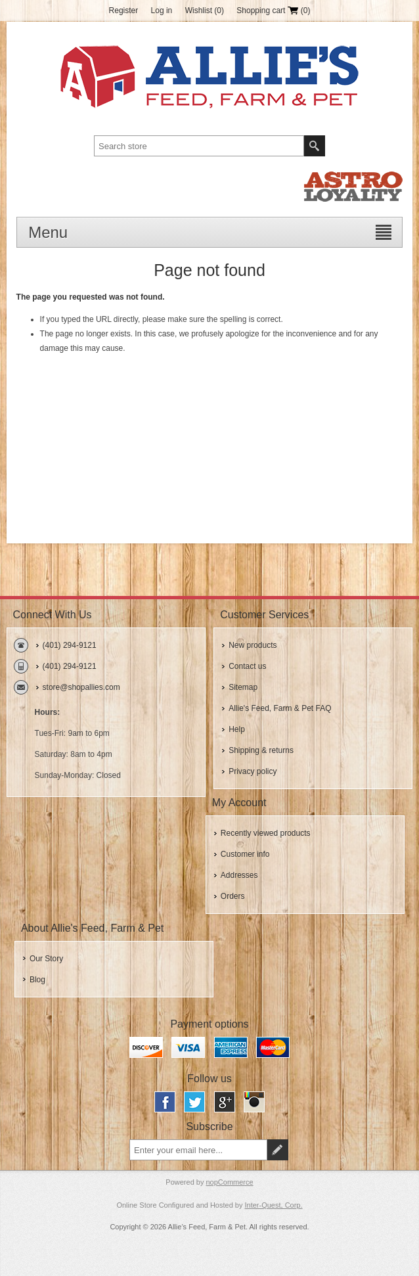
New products (252, 645)
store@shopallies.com (81, 687)
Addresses (239, 875)
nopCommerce (230, 1182)
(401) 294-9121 (70, 645)
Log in (162, 10)
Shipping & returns (261, 750)
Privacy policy (252, 771)
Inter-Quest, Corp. (274, 1205)
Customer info (245, 854)
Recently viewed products (266, 833)
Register (124, 10)
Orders (233, 896)
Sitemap (243, 687)
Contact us (247, 666)
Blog (37, 979)
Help (237, 729)
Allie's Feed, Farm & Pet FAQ (280, 708)
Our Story (46, 958)
